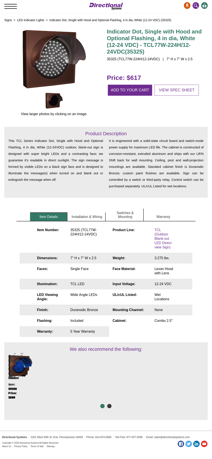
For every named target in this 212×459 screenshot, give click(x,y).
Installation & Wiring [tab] (87, 217)
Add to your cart (130, 90)
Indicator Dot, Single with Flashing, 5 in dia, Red (106, 382)
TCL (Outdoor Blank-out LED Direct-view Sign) (163, 238)
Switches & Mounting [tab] (125, 215)
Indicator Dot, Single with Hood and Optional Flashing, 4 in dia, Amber (67, 380)
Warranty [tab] (163, 217)
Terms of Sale (37, 446)
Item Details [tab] (49, 217)
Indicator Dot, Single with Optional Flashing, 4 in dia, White (145, 382)
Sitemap (51, 446)
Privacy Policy (20, 446)
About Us (6, 446)
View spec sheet (176, 90)
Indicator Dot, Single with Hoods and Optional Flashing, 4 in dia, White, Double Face (184, 380)
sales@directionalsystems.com (172, 437)
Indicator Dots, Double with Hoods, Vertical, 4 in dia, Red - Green (28, 382)
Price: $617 (124, 77)
